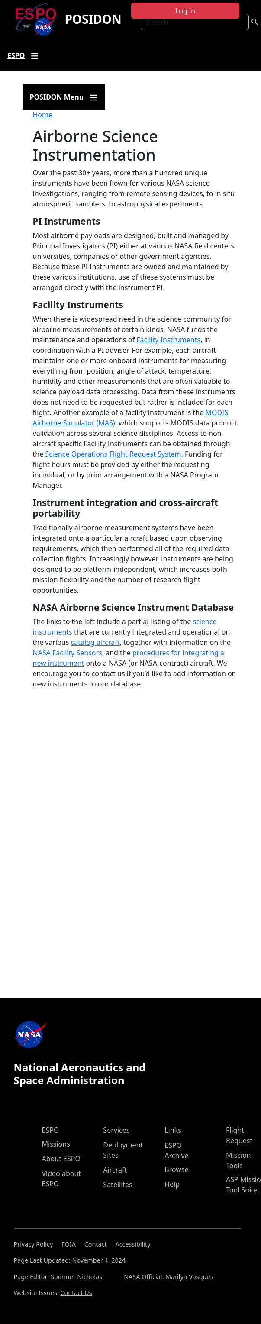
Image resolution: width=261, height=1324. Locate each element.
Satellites (117, 1184)
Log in (185, 11)
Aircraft (115, 1170)
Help (172, 1184)
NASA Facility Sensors (67, 652)
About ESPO (61, 1158)
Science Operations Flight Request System (113, 454)
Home (43, 114)
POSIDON (92, 19)
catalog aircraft (95, 642)
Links (172, 1130)
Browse (176, 1169)
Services (116, 1130)
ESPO (50, 1130)
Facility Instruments (168, 340)
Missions (56, 1144)
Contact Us (76, 1293)
